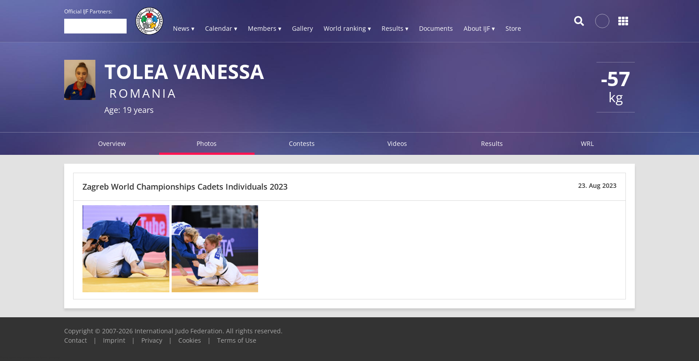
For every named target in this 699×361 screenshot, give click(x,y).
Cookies (189, 340)
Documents (436, 28)
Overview (112, 143)
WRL (587, 143)
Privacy (151, 340)
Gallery (302, 28)
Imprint (114, 340)
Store (513, 28)
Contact (75, 340)
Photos (207, 143)
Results (492, 143)
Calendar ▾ (221, 28)
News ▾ (183, 28)
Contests (302, 143)
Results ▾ (395, 28)
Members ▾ (264, 28)
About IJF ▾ (479, 28)
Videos (397, 143)
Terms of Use (236, 340)
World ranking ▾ (347, 28)
